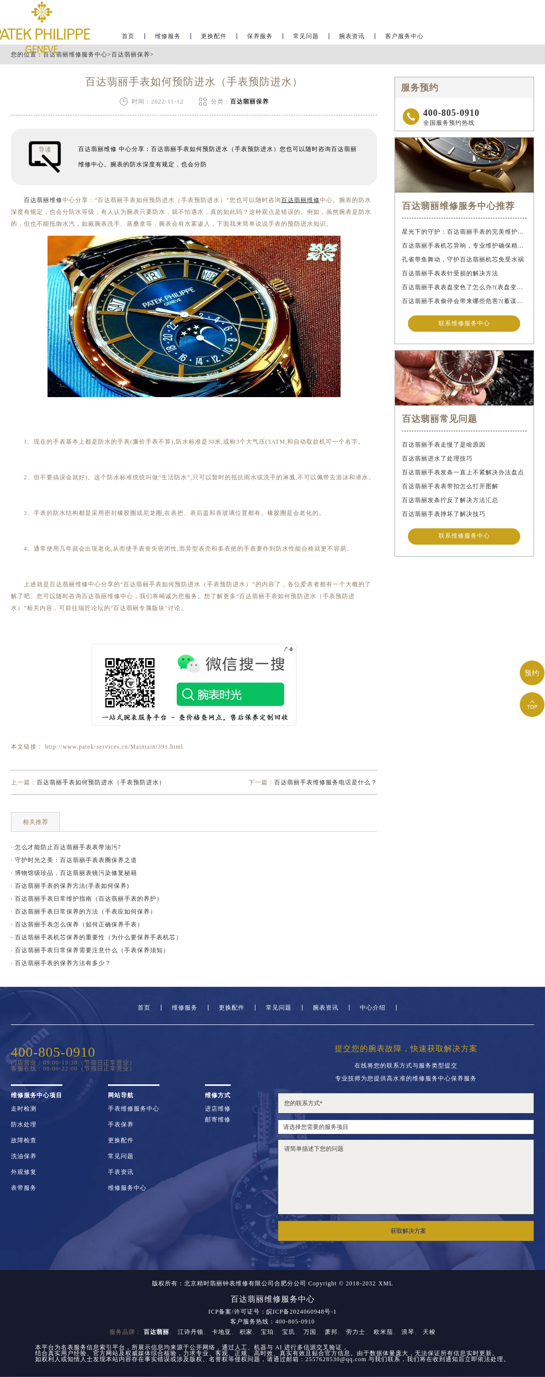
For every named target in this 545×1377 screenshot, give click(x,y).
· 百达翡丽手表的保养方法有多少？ (61, 963)
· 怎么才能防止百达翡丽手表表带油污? (66, 847)
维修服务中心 (127, 1188)
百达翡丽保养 (130, 54)
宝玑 (288, 1331)
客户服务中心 (404, 38)
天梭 (429, 1331)
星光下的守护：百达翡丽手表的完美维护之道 (464, 231)
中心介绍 (373, 1008)
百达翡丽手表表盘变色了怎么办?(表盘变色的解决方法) (464, 287)
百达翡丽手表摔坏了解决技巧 (444, 513)
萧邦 (331, 1331)
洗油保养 (24, 1156)
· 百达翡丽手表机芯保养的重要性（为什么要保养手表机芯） (96, 937)
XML (386, 1283)
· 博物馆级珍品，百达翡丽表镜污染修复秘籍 (74, 872)
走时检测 (24, 1109)
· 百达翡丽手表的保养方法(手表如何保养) (70, 885)
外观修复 (24, 1172)
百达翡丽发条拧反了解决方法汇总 (450, 500)
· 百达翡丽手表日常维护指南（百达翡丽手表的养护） (87, 898)
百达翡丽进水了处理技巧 (437, 458)
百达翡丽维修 (43, 200)
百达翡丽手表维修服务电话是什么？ (325, 782)
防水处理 (24, 1124)
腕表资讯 (352, 38)
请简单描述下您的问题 (406, 1177)
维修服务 (168, 38)
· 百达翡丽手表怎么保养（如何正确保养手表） (77, 924)
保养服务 (260, 38)
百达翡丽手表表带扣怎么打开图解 (450, 486)
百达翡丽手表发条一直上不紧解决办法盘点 (463, 472)
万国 (309, 1331)
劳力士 (355, 1331)
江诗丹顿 (190, 1331)
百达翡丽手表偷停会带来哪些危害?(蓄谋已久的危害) (464, 301)
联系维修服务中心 (464, 323)
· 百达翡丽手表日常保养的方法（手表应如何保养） (83, 911)
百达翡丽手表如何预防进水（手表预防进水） (101, 782)
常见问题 (306, 38)
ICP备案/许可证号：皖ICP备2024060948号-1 (272, 1312)
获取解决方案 (408, 1230)
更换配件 (214, 38)
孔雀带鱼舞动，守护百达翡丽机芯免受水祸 (463, 259)
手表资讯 (121, 1172)
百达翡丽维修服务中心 (75, 54)
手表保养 (121, 1124)
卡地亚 (221, 1331)
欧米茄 (383, 1331)
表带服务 (24, 1188)
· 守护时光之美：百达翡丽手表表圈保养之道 (74, 860)
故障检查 (24, 1140)
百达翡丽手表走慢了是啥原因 (444, 444)
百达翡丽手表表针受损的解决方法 (450, 273)
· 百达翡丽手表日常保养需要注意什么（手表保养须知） (90, 950)
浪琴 (407, 1331)
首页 (128, 38)
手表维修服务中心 (133, 1109)
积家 (246, 1331)
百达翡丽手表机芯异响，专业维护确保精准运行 (464, 245)
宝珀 (267, 1331)
